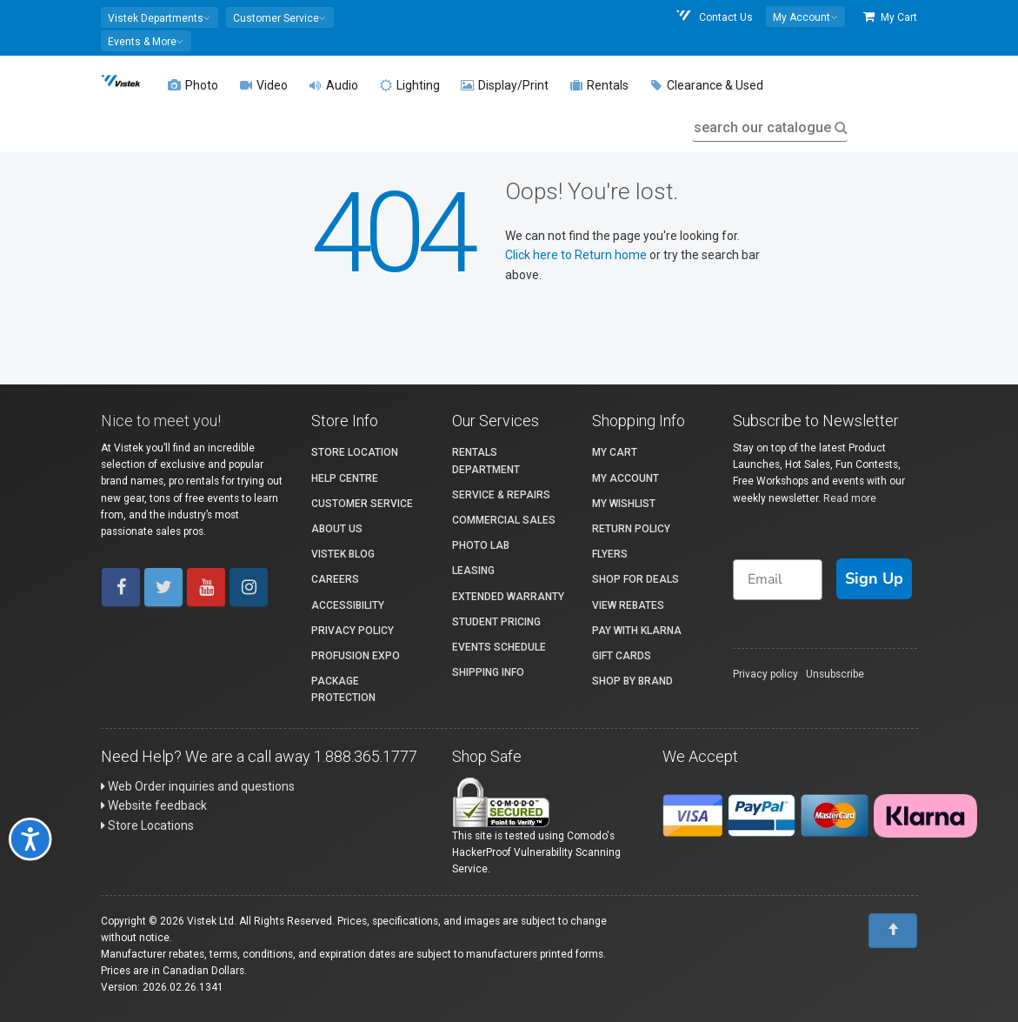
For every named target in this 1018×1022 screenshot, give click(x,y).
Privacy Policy (352, 631)
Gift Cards (621, 656)
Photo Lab (480, 545)
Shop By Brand (632, 681)
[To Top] (892, 930)
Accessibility (347, 605)
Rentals (599, 85)
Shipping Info (488, 672)
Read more (849, 498)
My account (625, 478)
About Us (337, 529)
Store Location (354, 452)
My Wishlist (623, 504)
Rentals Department (486, 460)
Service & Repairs (501, 495)
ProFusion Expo (355, 656)
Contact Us (714, 16)
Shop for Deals (635, 579)
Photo (193, 85)
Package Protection (343, 689)
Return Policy (631, 529)
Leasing (473, 570)
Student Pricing (496, 622)
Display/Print (505, 85)
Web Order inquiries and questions (198, 786)
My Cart (890, 16)
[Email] (778, 579)
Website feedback (154, 805)
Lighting (409, 85)
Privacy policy (765, 674)
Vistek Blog (343, 554)
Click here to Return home (577, 255)
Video (263, 85)
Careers (335, 579)
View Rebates (628, 605)
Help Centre (344, 478)
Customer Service (362, 504)
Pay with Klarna (637, 631)
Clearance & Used (706, 85)
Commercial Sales (504, 520)
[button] (159, 17)
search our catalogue (769, 127)
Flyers (610, 554)
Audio (333, 85)
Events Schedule (499, 647)
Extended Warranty (508, 597)
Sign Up (874, 578)
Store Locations (147, 825)
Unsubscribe (835, 674)
